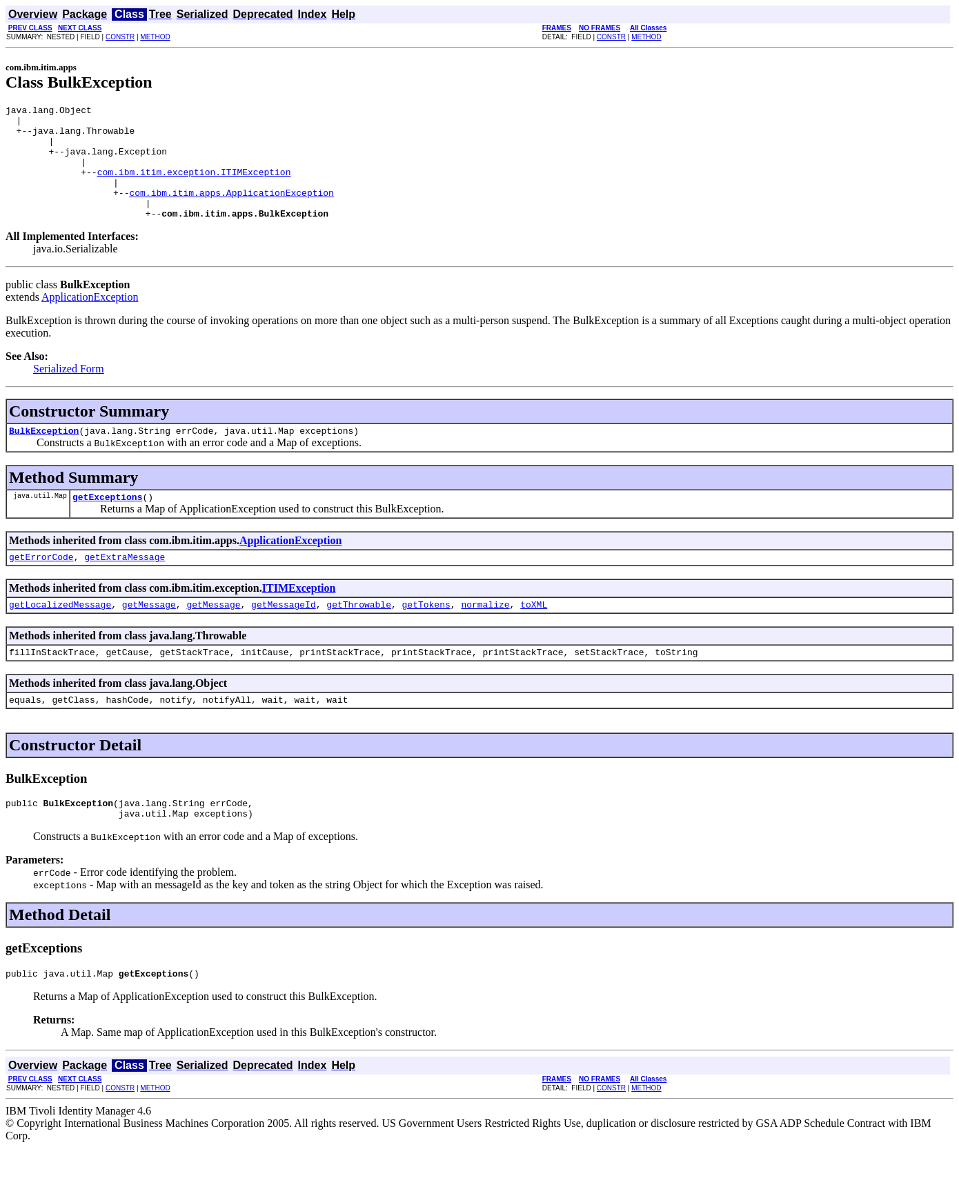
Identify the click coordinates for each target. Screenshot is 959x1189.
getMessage (149, 635)
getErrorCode (41, 585)
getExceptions (107, 523)
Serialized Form (68, 391)
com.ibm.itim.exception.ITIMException (194, 186)
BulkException (44, 455)
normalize (485, 635)
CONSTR (120, 37)
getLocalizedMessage (60, 635)
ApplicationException (89, 320)
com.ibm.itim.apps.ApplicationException (231, 211)
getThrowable (358, 635)
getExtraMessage (124, 585)
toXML (533, 635)
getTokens (426, 635)
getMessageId (283, 635)
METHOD (155, 37)
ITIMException (299, 617)
